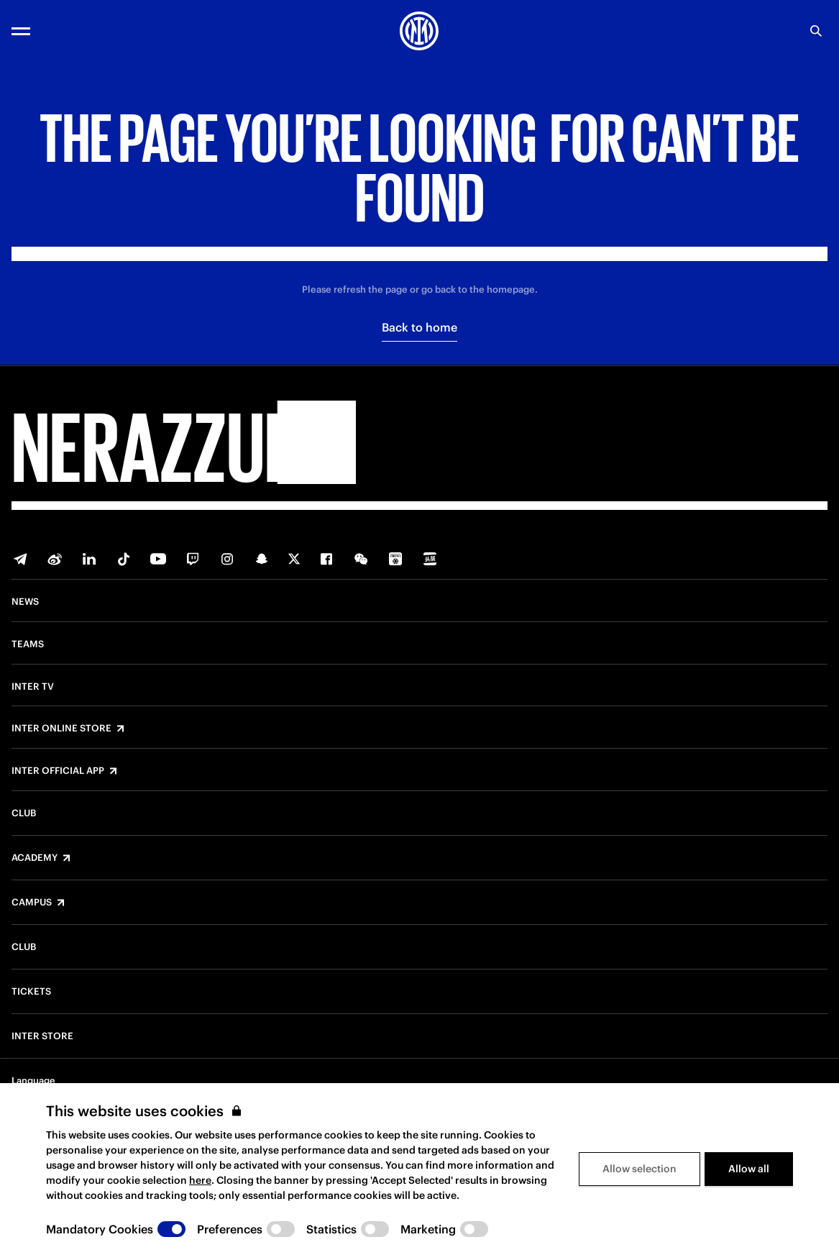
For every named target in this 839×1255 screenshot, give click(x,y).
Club (24, 813)
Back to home (419, 327)
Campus (32, 902)
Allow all (748, 1168)
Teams (28, 644)
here (200, 1180)
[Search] (815, 31)
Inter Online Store (61, 728)
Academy (35, 858)
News (25, 602)
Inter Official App (58, 771)
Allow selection (639, 1168)
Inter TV (33, 687)
